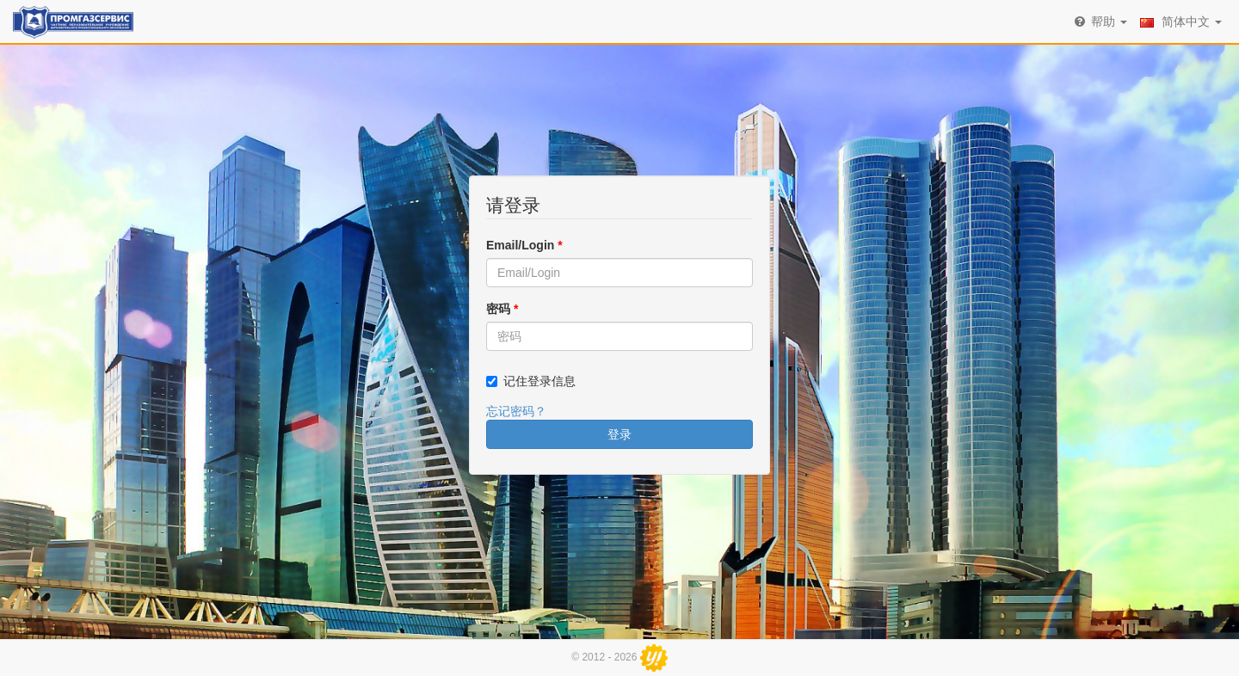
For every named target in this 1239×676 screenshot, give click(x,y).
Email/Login (524, 245)
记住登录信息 (539, 381)
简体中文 (1181, 21)
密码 (502, 309)
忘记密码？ (516, 411)
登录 (619, 434)
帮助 (1099, 21)
